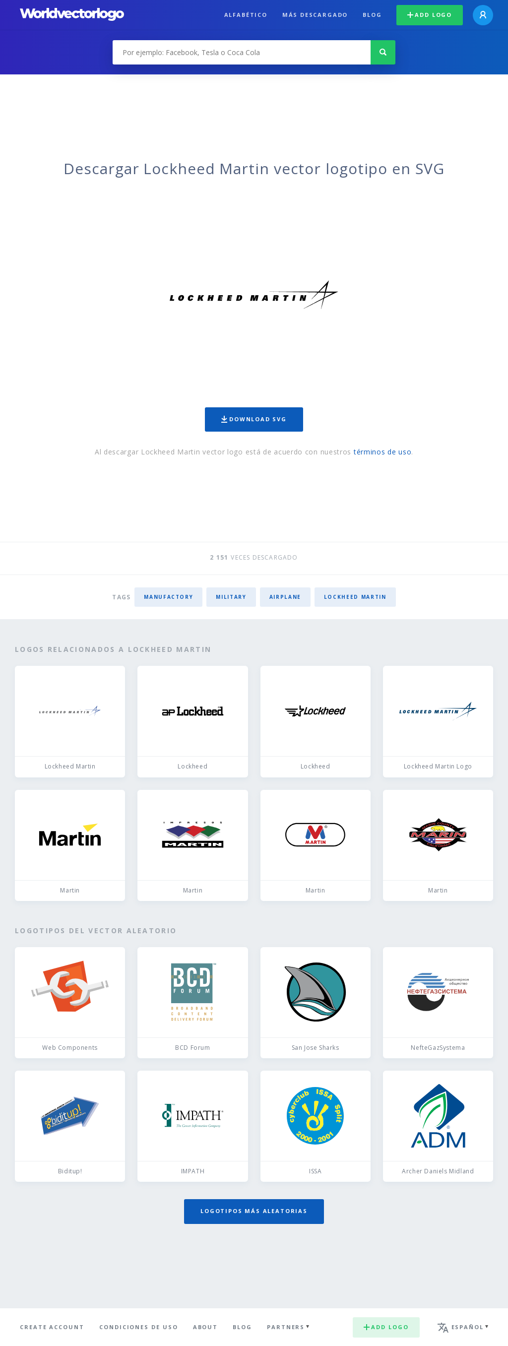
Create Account (52, 1327)
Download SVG (254, 419)
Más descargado (315, 14)
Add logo (429, 14)
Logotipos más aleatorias (254, 1211)
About (205, 1327)
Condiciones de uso (138, 1327)
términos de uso (383, 451)
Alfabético (245, 14)
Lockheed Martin (355, 596)
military (231, 596)
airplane (285, 596)
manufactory (168, 596)
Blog (372, 14)
